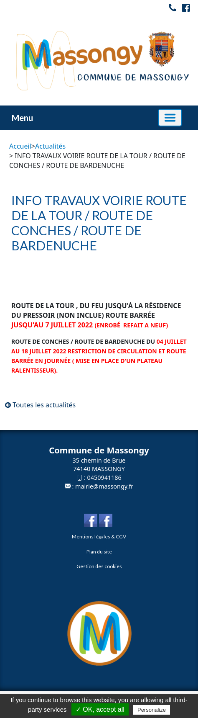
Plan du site (99, 551)
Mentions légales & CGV (99, 536)
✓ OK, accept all (100, 709)
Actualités (50, 146)
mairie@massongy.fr (104, 486)
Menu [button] (22, 118)
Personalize (151, 710)
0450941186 (104, 477)
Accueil (20, 146)
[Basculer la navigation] (170, 117)
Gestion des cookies (99, 566)
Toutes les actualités (40, 404)
